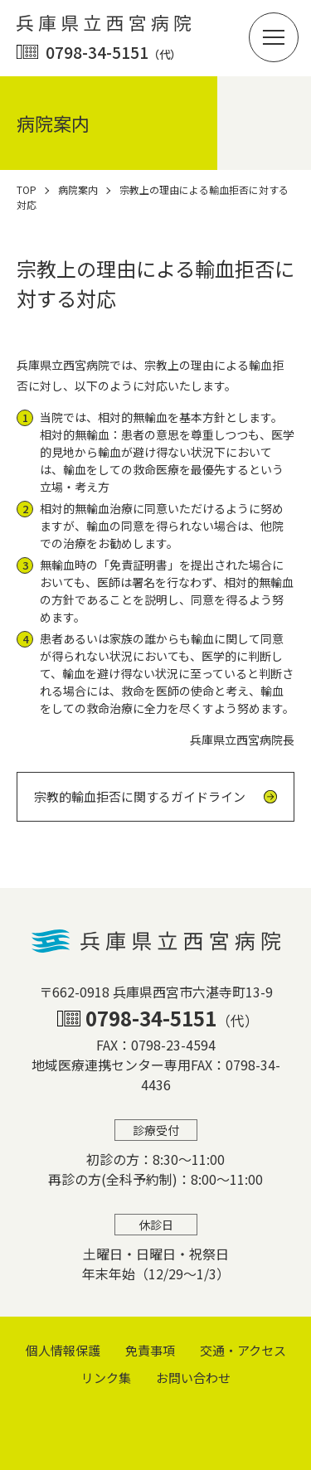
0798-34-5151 (113, 52)
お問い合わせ (193, 1377)
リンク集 (106, 1377)
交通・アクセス (243, 1350)
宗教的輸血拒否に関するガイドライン (139, 796)
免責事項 (150, 1350)
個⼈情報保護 (63, 1350)
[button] (274, 37)
